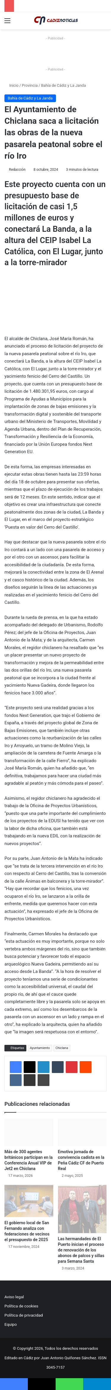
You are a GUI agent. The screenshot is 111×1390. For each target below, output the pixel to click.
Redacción (17, 170)
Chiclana (62, 1048)
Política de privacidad (23, 1315)
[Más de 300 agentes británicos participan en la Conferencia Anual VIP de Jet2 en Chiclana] (28, 1132)
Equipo (10, 1324)
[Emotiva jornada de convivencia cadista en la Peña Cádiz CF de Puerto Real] (82, 1132)
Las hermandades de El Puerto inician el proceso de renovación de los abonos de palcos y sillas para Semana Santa (81, 1250)
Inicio (11, 85)
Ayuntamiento (40, 1048)
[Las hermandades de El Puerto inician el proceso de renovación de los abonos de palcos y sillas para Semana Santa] (82, 1209)
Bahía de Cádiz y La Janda (63, 85)
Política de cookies (21, 1306)
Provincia (30, 85)
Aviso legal (14, 1296)
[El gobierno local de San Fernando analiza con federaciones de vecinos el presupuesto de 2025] (28, 1201)
